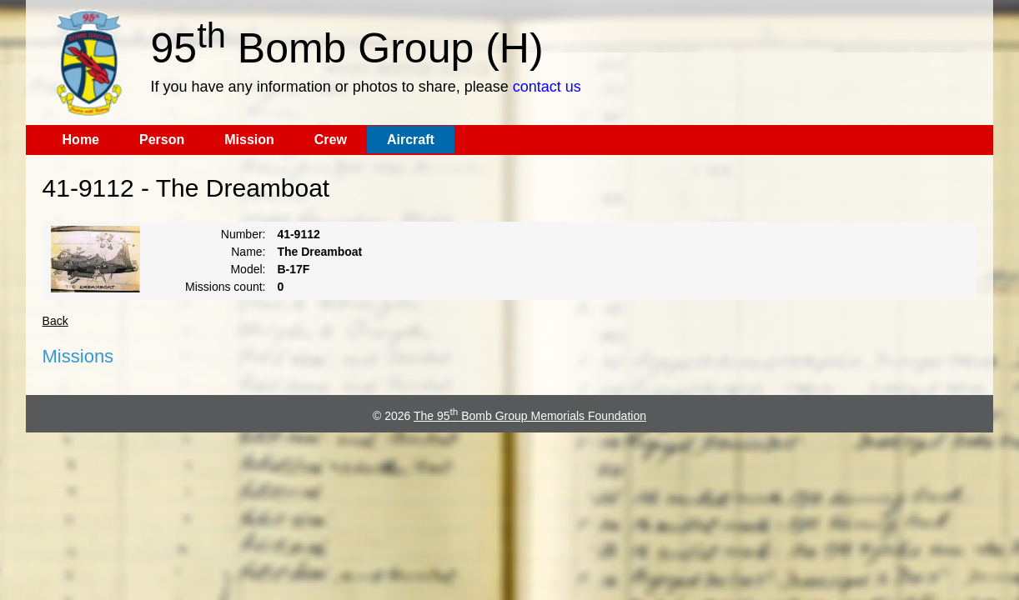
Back (55, 321)
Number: (243, 234)
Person (161, 139)
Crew (330, 139)
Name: (248, 251)
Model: (247, 269)
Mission (249, 139)
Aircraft (410, 139)
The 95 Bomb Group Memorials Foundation (530, 415)
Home (81, 139)
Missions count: (225, 286)
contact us (547, 86)
